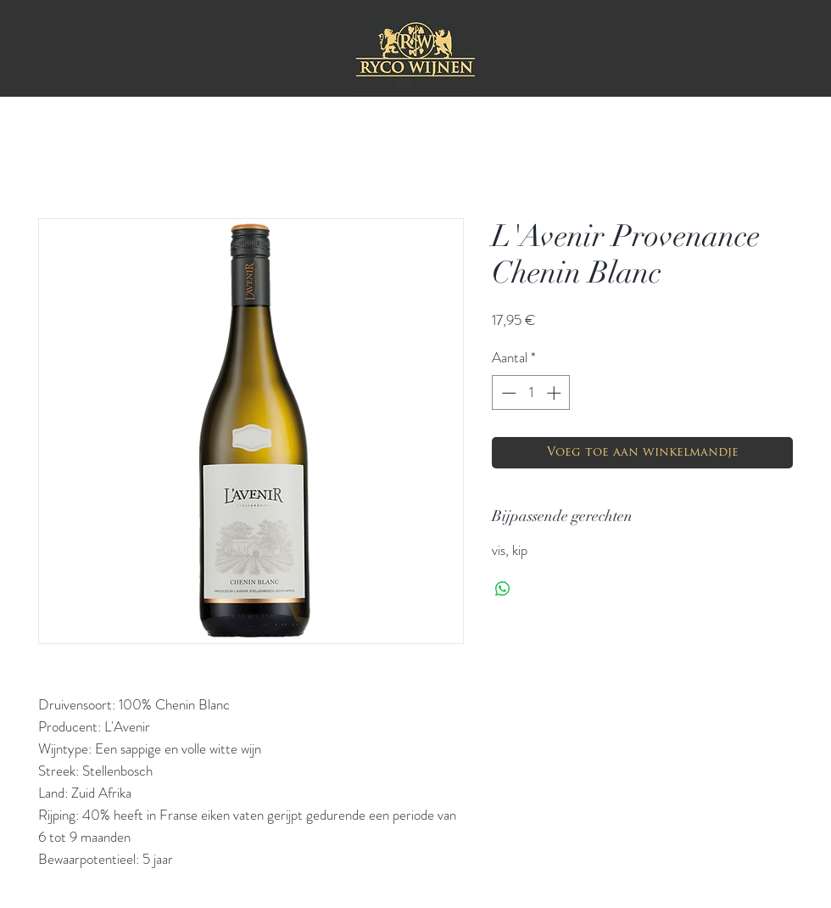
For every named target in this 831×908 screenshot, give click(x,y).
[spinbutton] (531, 393)
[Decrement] (507, 393)
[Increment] (555, 393)
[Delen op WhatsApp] (503, 589)
